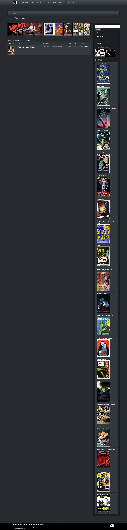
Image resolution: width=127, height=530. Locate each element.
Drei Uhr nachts (101, 359)
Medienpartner (101, 33)
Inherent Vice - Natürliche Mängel (106, 108)
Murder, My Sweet (102, 293)
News (32, 2)
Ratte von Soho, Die (102, 130)
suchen (98, 29)
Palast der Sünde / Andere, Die (106, 338)
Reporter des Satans (27, 47)
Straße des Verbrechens (104, 176)
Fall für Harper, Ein (102, 494)
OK (112, 525)
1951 (70, 46)
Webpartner (100, 36)
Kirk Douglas (12, 13)
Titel (20, 43)
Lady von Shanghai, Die (104, 153)
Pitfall (98, 245)
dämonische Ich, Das (103, 64)
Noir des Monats (58, 2)
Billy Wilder (84, 46)
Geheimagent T (101, 86)
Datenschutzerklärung (103, 47)
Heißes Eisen (100, 199)
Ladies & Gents (72, 2)
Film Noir (40, 2)
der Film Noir (23, 2)
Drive (98, 381)
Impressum (100, 40)
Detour (99, 471)
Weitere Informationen (19, 528)
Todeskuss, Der (101, 427)
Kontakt (99, 43)
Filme (48, 2)
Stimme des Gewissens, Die (105, 315)
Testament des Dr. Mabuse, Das (106, 449)
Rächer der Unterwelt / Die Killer (106, 404)
